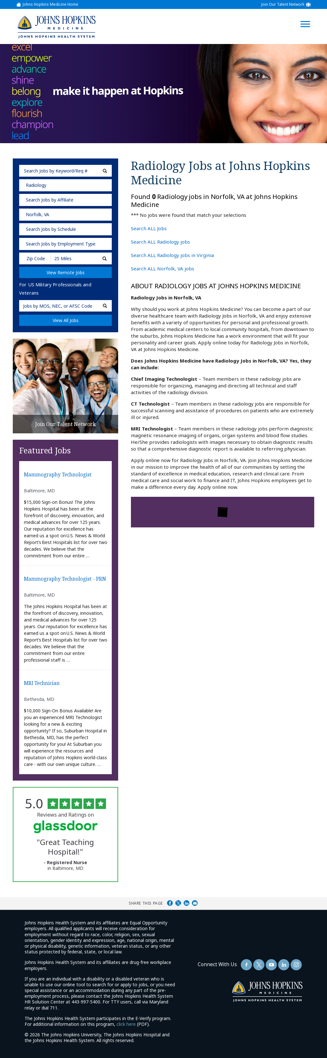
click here (126, 1024)
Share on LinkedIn (186, 903)
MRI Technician (42, 683)
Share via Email (195, 903)
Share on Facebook (170, 903)
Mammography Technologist (58, 475)
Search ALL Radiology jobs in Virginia (172, 255)
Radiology (36, 185)
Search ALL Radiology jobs (160, 242)
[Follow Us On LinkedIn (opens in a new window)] (284, 965)
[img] (56, 26)
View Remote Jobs (66, 272)
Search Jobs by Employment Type (60, 244)
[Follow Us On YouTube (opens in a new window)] (271, 965)
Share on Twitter (178, 903)
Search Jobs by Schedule (51, 229)
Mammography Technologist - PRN (65, 579)
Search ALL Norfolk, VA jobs (162, 268)
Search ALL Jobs (149, 228)
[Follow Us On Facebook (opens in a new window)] (246, 965)
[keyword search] (65, 170)
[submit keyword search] (105, 171)
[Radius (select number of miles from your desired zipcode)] (73, 258)
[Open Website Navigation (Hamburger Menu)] (308, 16)
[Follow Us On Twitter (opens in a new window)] (259, 965)
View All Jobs (66, 320)
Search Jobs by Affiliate (49, 200)
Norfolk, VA (37, 214)
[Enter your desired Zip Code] (35, 258)
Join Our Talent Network (282, 4)
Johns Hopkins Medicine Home (50, 4)
